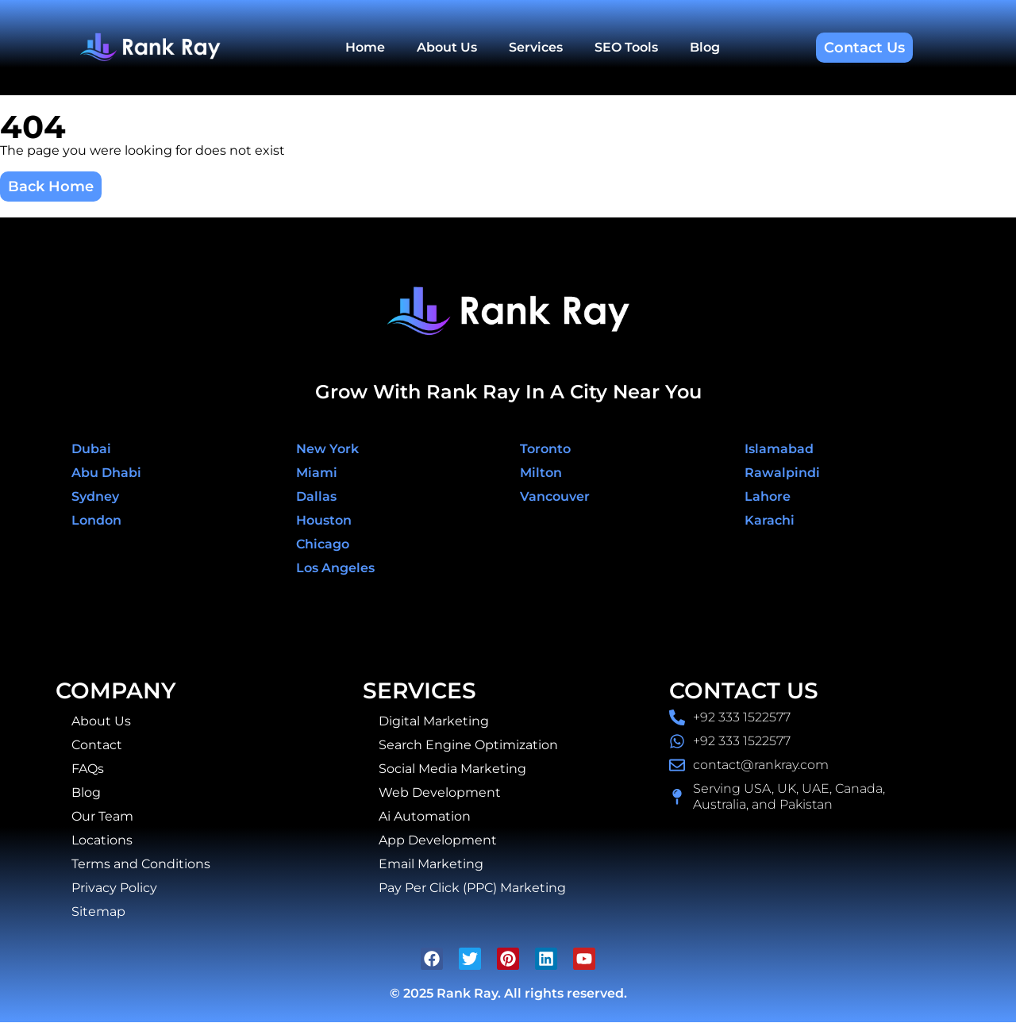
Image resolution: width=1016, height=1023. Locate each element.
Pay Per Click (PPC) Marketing (472, 887)
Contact (96, 744)
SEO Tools (626, 47)
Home (365, 47)
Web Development (440, 792)
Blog (705, 47)
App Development (438, 840)
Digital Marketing (434, 721)
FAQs (87, 768)
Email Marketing (431, 863)
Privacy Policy (114, 887)
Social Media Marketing (452, 768)
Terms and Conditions (140, 863)
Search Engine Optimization (468, 744)
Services (536, 47)
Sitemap (98, 911)
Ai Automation (425, 816)
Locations (102, 840)
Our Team (102, 816)
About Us (447, 47)
